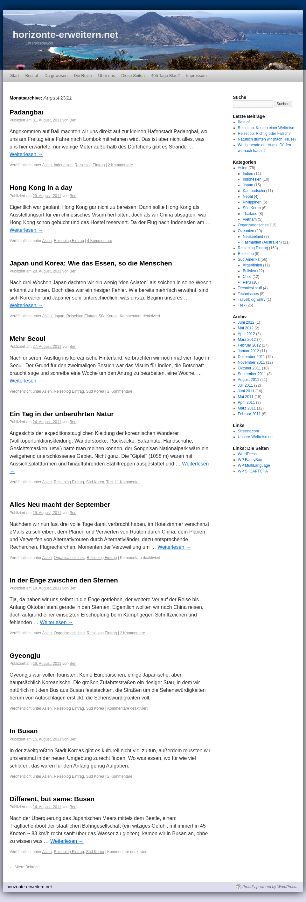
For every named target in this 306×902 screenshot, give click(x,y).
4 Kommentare (99, 240)
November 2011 (251, 362)
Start (14, 75)
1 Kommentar (128, 482)
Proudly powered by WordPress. (269, 887)
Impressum (196, 75)
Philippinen (252, 202)
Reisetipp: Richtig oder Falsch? (264, 133)
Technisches (248, 294)
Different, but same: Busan (52, 798)
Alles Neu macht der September (60, 504)
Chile (247, 276)
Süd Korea (108, 316)
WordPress (247, 454)
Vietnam (250, 219)
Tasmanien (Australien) (262, 242)
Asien (47, 165)
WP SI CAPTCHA (253, 471)
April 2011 (246, 402)
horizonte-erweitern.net (65, 34)
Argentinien (252, 265)
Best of (31, 75)
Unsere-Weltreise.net (256, 437)
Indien (248, 173)
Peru (247, 282)
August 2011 (248, 379)
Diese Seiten (133, 75)
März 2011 (247, 408)
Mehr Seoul (27, 338)
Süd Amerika (249, 259)
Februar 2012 (249, 345)
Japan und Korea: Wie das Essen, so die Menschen (91, 263)
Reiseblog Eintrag (90, 165)
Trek (110, 482)
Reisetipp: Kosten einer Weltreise (266, 128)
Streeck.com (248, 431)
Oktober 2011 (249, 368)
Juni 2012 (246, 322)
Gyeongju (25, 655)
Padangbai (26, 112)
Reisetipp (246, 253)
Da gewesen (56, 75)
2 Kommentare (120, 165)
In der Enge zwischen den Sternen (64, 580)
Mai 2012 (246, 328)
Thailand (250, 213)
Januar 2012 (248, 351)
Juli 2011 (245, 385)
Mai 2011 (246, 397)
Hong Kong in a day (41, 187)
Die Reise (83, 75)
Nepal (248, 196)
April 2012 (246, 334)
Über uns (106, 75)
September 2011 (252, 374)
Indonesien (63, 165)
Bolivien (249, 271)
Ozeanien (246, 231)
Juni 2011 (246, 391)
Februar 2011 (249, 414)
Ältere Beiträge (25, 867)
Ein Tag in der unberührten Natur (62, 413)
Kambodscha (254, 191)
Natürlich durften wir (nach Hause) (267, 139)
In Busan (24, 730)
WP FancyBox (250, 460)
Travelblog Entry (252, 299)
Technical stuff (250, 288)
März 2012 (247, 339)
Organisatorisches (69, 557)
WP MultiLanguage (254, 465)
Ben (73, 120)
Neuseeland (253, 236)
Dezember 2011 (251, 357)
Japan (59, 316)
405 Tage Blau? (165, 75)
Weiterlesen (26, 154)
